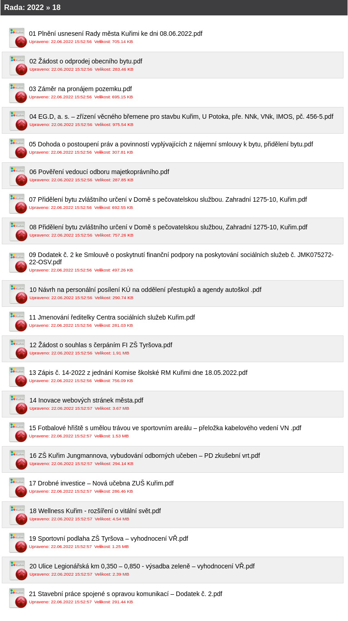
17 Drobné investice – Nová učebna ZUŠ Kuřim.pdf (185, 487)
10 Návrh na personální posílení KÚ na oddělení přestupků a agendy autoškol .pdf (185, 293)
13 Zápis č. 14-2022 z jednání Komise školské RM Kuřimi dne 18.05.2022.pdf (185, 376)
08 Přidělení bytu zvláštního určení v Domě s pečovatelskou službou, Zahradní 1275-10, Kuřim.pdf (185, 230)
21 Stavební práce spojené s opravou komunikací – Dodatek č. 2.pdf (185, 597)
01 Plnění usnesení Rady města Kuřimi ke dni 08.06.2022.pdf (185, 37)
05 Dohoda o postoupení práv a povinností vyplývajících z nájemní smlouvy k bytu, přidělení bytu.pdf (185, 148)
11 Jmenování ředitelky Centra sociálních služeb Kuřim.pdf (185, 321)
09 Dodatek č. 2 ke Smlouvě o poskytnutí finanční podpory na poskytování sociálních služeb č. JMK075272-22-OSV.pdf (185, 262)
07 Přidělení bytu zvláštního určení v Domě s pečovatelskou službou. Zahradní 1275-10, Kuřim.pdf (185, 203)
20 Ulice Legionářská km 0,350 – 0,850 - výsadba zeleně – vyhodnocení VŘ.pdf (185, 570)
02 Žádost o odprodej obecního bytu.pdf (185, 65)
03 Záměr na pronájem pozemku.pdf (185, 92)
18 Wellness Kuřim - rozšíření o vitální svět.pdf (185, 514)
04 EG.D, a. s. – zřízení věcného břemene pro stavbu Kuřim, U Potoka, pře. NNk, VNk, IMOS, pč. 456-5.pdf (185, 120)
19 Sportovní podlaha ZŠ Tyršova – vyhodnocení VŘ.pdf (185, 542)
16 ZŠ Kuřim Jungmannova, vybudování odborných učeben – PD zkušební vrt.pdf (185, 459)
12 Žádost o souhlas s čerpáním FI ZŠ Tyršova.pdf (185, 348)
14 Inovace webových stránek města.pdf (185, 404)
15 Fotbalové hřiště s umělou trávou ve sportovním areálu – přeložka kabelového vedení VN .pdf (185, 431)
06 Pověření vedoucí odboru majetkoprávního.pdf (185, 175)
